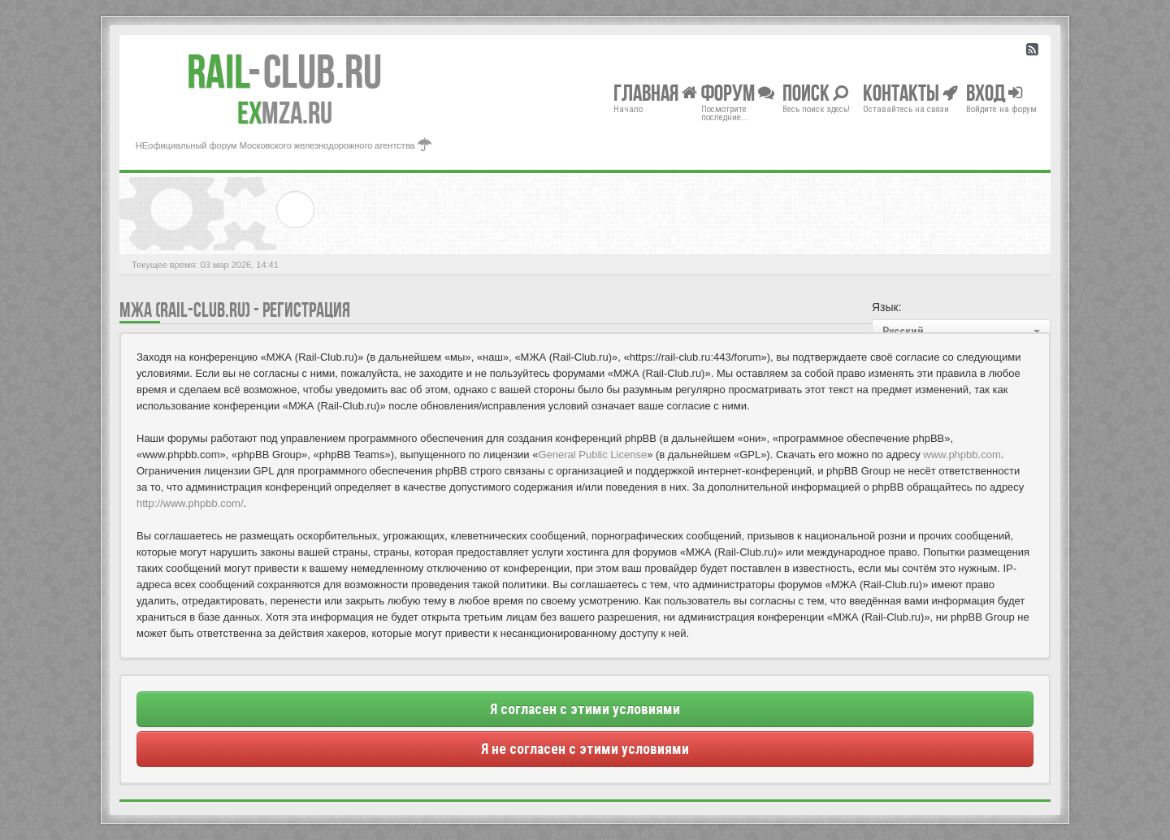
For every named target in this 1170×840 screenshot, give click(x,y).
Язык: (887, 307)
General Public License (592, 454)
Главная (655, 92)
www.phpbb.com (961, 454)
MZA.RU (284, 113)
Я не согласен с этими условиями (585, 749)
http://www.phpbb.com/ (190, 503)
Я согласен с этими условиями (585, 709)
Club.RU (284, 71)
